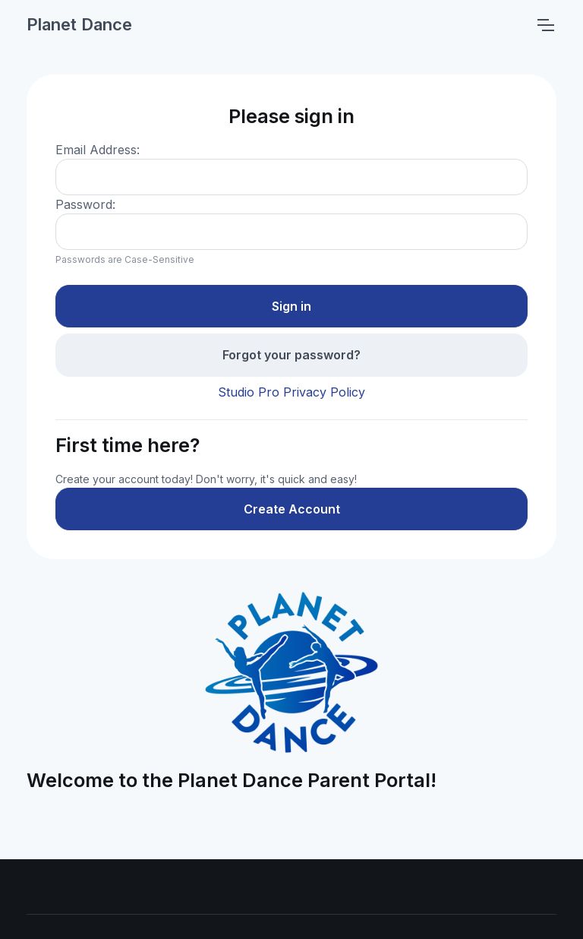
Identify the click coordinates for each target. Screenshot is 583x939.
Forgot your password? (291, 354)
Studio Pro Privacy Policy (291, 392)
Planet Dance (79, 24)
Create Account (292, 509)
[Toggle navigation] (545, 25)
